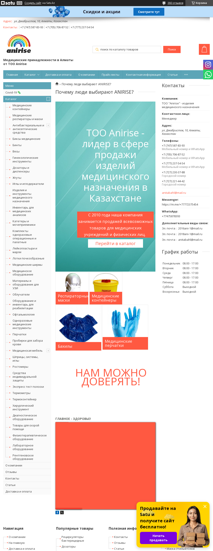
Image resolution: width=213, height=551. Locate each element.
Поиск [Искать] (172, 49)
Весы (16, 151)
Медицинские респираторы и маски (28, 117)
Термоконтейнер (25, 399)
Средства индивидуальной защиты (25, 376)
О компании (86, 75)
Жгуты (17, 178)
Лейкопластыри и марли (25, 250)
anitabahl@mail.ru (174, 193)
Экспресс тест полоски (28, 387)
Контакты (12, 478)
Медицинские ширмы (27, 265)
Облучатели (21, 294)
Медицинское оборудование (23, 273)
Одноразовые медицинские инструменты (22, 324)
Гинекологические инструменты (25, 159)
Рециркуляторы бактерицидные (73, 539)
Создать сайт (33, 3)
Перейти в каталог (115, 243)
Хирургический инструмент (23, 407)
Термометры (21, 393)
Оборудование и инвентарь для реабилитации (24, 304)
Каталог (30, 75)
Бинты (17, 145)
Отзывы (11, 472)
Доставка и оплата (58, 75)
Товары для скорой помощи (26, 427)
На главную (17, 543)
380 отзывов (175, 3)
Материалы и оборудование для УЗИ (26, 284)
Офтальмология (24, 314)
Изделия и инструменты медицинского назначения (22, 195)
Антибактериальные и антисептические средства (28, 129)
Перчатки (19, 334)
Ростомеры (20, 367)
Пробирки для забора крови (28, 342)
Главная (12, 75)
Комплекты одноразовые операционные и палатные (24, 236)
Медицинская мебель (28, 350)
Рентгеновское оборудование (23, 457)
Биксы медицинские (26, 139)
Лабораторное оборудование (23, 447)
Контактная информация (143, 75)
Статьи (173, 75)
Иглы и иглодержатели (28, 184)
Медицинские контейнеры (22, 107)
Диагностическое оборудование (25, 417)
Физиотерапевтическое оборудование (30, 437)
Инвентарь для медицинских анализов (23, 211)
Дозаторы (69, 546)
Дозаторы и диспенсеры (21, 169)
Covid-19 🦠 (13, 92)
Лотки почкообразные (28, 258)
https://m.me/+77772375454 (180, 204)
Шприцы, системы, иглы (25, 358)
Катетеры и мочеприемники (24, 223)
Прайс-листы (110, 75)
